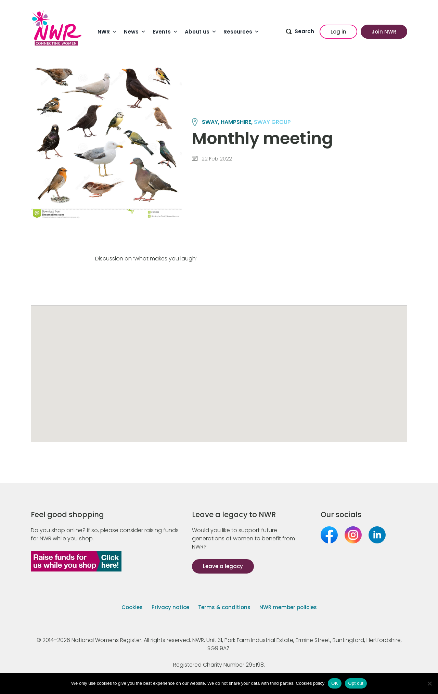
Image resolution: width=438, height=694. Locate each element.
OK (334, 683)
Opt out (355, 683)
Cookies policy (310, 683)
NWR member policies (288, 607)
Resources (241, 32)
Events (165, 32)
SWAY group (272, 122)
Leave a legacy (223, 566)
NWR (107, 32)
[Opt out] (429, 683)
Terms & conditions (224, 607)
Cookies (132, 607)
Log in (338, 31)
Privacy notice (170, 607)
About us (201, 32)
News (135, 32)
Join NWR (384, 31)
